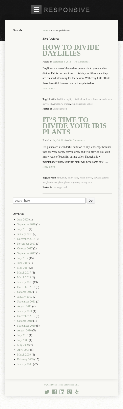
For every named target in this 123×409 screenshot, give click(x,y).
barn (59, 177)
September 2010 (26, 325)
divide (77, 99)
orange (67, 104)
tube (90, 182)
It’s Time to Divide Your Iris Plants (75, 126)
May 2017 (23, 267)
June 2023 (23, 219)
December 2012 (26, 287)
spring (84, 182)
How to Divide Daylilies (71, 50)
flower (88, 99)
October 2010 (25, 320)
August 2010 (24, 330)
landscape (106, 99)
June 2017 (23, 262)
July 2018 (22, 229)
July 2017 (22, 258)
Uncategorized (60, 108)
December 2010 (26, 316)
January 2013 (24, 282)
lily (51, 104)
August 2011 (24, 306)
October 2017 (25, 248)
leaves (46, 104)
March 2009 (24, 354)
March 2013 (24, 277)
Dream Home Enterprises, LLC (65, 384)
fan (82, 99)
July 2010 (22, 335)
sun (73, 104)
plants (67, 182)
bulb (64, 177)
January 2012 (24, 296)
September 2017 (26, 253)
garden (105, 177)
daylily (69, 99)
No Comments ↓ (82, 61)
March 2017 (24, 272)
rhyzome (75, 182)
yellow (90, 104)
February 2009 (25, 359)
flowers (96, 99)
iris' (44, 182)
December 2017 (26, 238)
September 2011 (26, 301)
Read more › (49, 88)
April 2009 (23, 349)
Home (45, 30)
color (70, 177)
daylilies (61, 99)
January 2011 (24, 311)
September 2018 (26, 224)
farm (76, 177)
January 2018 (24, 234)
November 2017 (26, 243)
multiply (58, 104)
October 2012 (25, 291)
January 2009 (24, 364)
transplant (80, 104)
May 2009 (23, 344)
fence (82, 177)
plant (60, 182)
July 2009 (22, 340)
